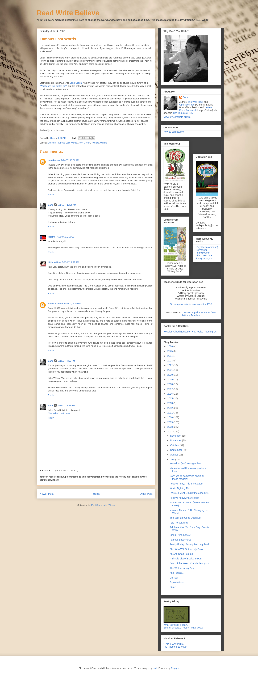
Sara (50, 205)
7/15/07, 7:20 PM (66, 361)
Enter (172, 587)
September (176, 450)
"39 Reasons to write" (175, 646)
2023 (170, 360)
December (176, 435)
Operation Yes (187, 104)
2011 (170, 412)
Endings (52, 142)
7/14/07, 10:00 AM (70, 160)
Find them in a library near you (204, 257)
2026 (170, 346)
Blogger (175, 668)
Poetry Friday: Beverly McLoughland (189, 544)
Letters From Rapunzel (195, 109)
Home (96, 493)
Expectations (177, 582)
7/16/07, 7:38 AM (66, 405)
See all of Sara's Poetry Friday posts (183, 627)
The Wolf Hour (196, 101)
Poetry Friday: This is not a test (186, 483)
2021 (170, 370)
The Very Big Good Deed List (185, 517)
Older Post (146, 493)
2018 (170, 384)
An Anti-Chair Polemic (181, 553)
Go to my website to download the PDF (191, 304)
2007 (170, 431)
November (176, 440)
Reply (51, 194)
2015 (170, 398)
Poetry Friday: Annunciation (184, 497)
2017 (170, 389)
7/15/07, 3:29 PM (72, 303)
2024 (170, 356)
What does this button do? (53, 86)
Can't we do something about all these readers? (187, 477)
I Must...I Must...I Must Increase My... (189, 493)
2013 (170, 403)
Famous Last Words (67, 142)
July (172, 459)
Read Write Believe (68, 13)
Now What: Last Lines (59, 413)
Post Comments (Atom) (103, 505)
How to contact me (174, 131)
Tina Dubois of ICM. (183, 113)
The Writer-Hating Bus (182, 568)
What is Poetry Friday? (176, 624)
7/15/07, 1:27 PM (70, 262)
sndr (155, 668)
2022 (170, 365)
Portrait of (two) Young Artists (185, 463)
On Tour (174, 577)
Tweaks (95, 142)
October (175, 445)
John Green (76, 83)
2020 (170, 374)
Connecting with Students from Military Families (199, 314)
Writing (103, 142)
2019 (170, 379)
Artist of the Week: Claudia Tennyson (189, 563)
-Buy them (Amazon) (207, 247)
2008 (170, 426)
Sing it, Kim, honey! (180, 535)
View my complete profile (177, 117)
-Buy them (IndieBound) (203, 251)
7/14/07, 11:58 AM (67, 205)
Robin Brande (55, 303)
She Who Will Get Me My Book (186, 549)
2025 (170, 351)
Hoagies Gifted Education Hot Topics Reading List (190, 331)
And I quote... (177, 572)
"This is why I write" (174, 644)
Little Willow (54, 262)
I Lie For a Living (179, 522)
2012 (170, 408)
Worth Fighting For (180, 488)
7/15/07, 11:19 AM (65, 236)
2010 (170, 417)
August (174, 454)
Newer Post (47, 493)
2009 (170, 422)
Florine (51, 236)
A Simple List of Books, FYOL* (186, 558)
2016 (170, 393)
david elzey (54, 160)
